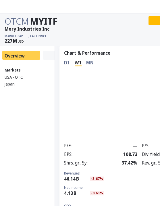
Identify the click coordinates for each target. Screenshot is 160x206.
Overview (15, 56)
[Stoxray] (18, 7)
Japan (10, 84)
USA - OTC (14, 77)
